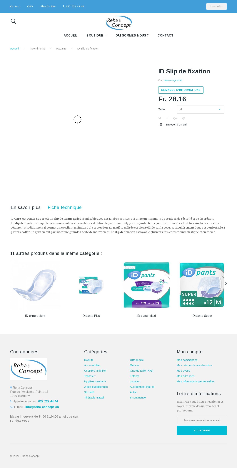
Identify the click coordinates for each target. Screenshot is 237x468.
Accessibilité (92, 365)
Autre (133, 392)
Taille (162, 109)
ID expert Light (35, 315)
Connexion (216, 6)
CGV (30, 6)
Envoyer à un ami (176, 124)
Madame (61, 48)
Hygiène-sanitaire (95, 381)
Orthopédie (137, 359)
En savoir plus (26, 207)
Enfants (134, 376)
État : (161, 80)
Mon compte (190, 351)
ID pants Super (201, 315)
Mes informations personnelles (196, 381)
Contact (165, 35)
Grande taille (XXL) (141, 370)
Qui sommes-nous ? (132, 35)
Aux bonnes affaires (142, 386)
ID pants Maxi (146, 315)
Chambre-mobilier (95, 370)
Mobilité (89, 359)
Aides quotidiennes (96, 386)
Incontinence (37, 48)
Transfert (90, 376)
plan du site (48, 6)
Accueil (71, 35)
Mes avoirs (183, 370)
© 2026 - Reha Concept (25, 455)
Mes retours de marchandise (194, 365)
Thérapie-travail (94, 397)
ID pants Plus (90, 315)
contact (15, 6)
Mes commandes (187, 359)
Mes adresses (186, 376)
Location (135, 381)
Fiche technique (65, 207)
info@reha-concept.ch (42, 407)
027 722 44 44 (74, 6)
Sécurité (89, 392)
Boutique (94, 35)
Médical (134, 365)
